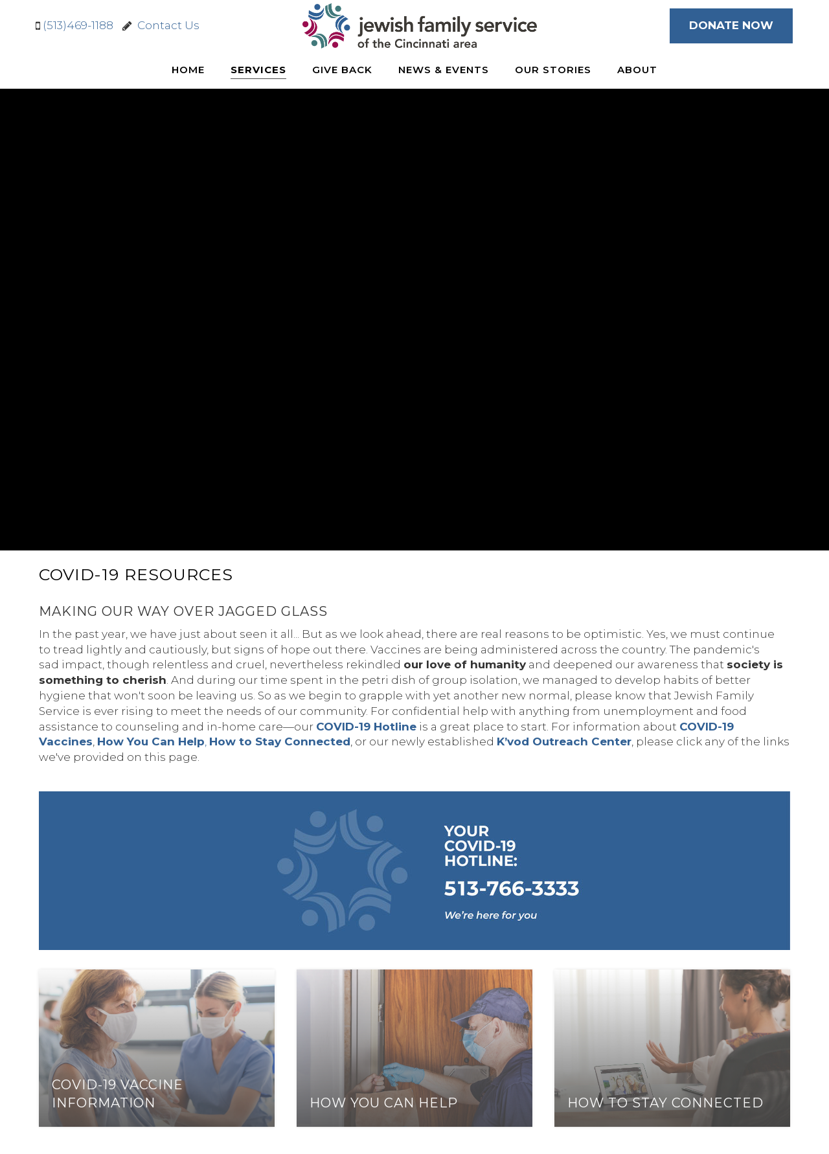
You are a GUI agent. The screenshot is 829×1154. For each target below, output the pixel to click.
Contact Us (165, 25)
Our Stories (553, 69)
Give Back (342, 69)
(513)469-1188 (78, 25)
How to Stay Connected (279, 741)
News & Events (443, 69)
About (637, 69)
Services (258, 69)
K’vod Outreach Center (564, 741)
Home (188, 69)
